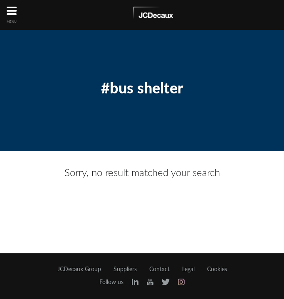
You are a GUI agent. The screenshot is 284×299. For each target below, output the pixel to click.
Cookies (217, 269)
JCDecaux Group (79, 269)
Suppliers (125, 269)
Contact (159, 269)
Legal (188, 269)
